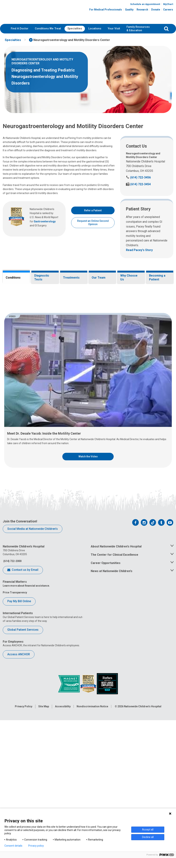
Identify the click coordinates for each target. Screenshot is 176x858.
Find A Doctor (19, 28)
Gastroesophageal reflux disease (37, 385)
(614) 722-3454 (138, 184)
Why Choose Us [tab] (129, 277)
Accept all (147, 829)
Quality (129, 9)
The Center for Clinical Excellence (114, 709)
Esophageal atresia (29, 344)
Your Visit (114, 28)
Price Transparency (15, 747)
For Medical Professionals (105, 9)
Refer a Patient (93, 210)
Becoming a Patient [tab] (157, 277)
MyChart (168, 4)
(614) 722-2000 (12, 715)
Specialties (74, 28)
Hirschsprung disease (30, 400)
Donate (155, 9)
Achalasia (23, 322)
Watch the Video (88, 611)
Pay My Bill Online (19, 756)
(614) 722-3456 (138, 177)
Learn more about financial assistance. (26, 740)
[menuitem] (19, 28)
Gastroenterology (45, 221)
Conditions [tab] (13, 277)
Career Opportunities (105, 717)
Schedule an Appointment (145, 4)
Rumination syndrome (30, 426)
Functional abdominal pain (33, 370)
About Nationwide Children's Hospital (116, 701)
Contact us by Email (22, 725)
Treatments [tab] (71, 277)
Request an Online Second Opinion (93, 222)
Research (142, 9)
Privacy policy (36, 845)
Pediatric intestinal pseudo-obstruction (41, 419)
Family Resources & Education (138, 28)
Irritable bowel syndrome (32, 407)
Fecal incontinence (28, 363)
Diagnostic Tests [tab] (41, 277)
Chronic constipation (30, 330)
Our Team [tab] (98, 277)
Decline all (148, 837)
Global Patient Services (22, 784)
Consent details (13, 845)
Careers (168, 9)
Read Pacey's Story (139, 250)
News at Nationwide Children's (111, 726)
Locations (94, 28)
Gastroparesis (26, 392)
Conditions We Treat (48, 28)
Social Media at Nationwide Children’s (32, 683)
